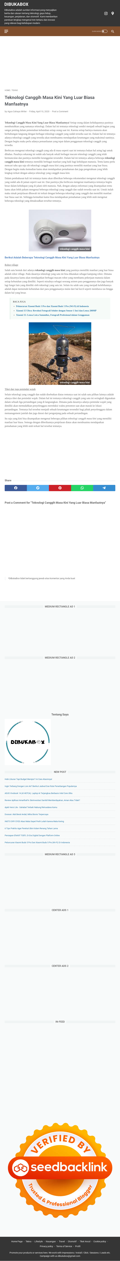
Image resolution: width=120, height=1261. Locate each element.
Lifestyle (39, 1241)
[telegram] (104, 487)
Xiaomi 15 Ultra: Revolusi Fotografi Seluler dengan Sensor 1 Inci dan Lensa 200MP (56, 310)
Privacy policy (46, 1246)
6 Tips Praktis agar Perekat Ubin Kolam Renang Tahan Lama (31, 828)
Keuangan (51, 1241)
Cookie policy (99, 1241)
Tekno (28, 1241)
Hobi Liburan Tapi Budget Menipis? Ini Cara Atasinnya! (28, 779)
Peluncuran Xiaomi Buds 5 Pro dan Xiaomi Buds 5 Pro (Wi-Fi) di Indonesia (52, 305)
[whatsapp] (82, 487)
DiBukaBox (17, 3)
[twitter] (38, 487)
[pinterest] (60, 487)
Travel (62, 1241)
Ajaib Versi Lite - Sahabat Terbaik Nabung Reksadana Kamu (31, 807)
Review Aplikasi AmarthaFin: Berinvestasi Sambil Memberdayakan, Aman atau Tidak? (42, 800)
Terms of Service (64, 1246)
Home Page (16, 1241)
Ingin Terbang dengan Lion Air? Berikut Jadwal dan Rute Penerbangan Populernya (41, 786)
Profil (77, 1246)
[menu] (8, 30)
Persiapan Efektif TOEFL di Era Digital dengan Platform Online (32, 835)
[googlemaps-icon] (112, 12)
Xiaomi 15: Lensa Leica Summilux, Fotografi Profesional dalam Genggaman (52, 314)
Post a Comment (60, 111)
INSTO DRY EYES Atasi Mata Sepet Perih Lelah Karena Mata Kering (34, 821)
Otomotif (72, 1241)
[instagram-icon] (105, 12)
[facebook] (16, 487)
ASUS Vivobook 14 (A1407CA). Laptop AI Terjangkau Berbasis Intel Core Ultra (38, 793)
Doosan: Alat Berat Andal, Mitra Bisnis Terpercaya (26, 814)
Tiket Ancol (85, 1241)
